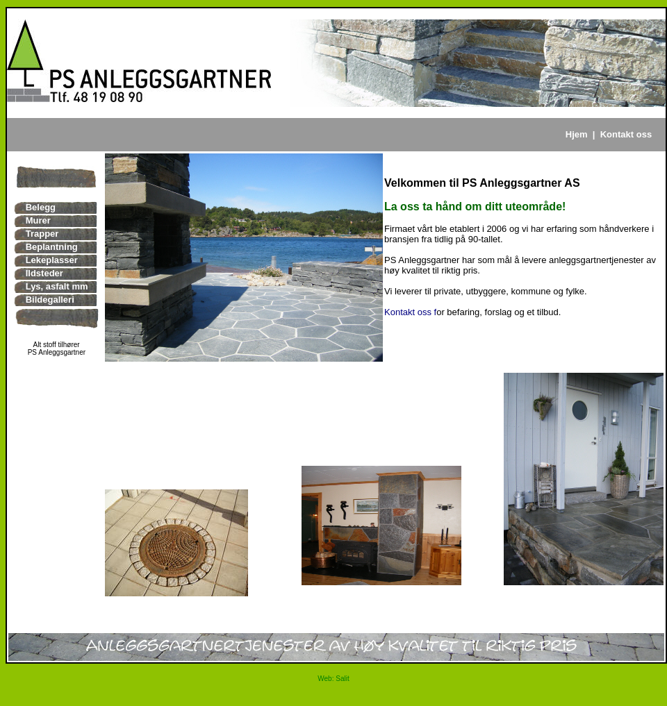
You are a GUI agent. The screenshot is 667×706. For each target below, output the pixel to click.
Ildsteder (44, 273)
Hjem (577, 134)
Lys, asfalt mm (57, 286)
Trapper (42, 233)
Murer (38, 220)
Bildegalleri (50, 299)
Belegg (41, 207)
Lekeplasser (52, 260)
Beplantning (52, 247)
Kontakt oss (626, 134)
